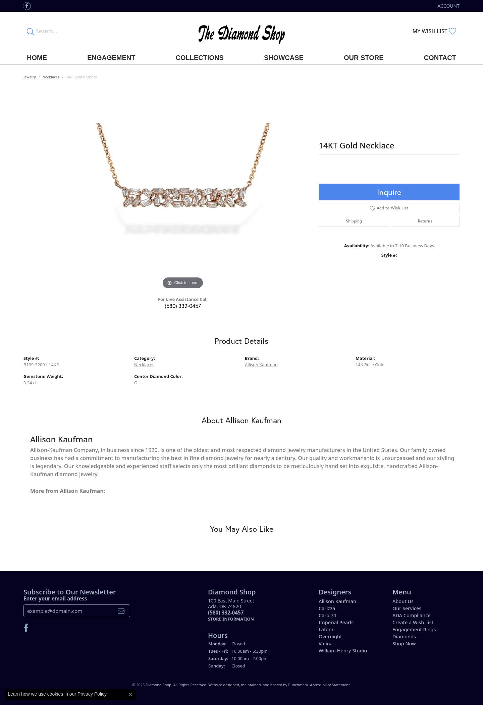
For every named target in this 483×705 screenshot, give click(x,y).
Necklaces (51, 77)
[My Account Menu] (449, 6)
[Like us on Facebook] (27, 6)
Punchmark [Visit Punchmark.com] (298, 684)
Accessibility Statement (330, 684)
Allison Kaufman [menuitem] (337, 601)
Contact (440, 57)
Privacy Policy (91, 694)
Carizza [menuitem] (327, 608)
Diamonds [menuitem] (404, 636)
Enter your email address (55, 598)
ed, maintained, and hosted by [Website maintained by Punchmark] (261, 684)
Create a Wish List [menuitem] (412, 622)
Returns (425, 220)
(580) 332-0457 (183, 305)
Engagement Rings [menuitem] (414, 629)
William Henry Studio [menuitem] (343, 650)
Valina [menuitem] (326, 643)
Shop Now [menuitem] (404, 643)
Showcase (284, 57)
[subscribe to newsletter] (121, 611)
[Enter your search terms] (76, 31)
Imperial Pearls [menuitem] (336, 622)
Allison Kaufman (261, 365)
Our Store (364, 57)
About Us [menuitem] (403, 601)
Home (37, 57)
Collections (200, 57)
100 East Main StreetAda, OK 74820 (231, 610)
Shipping (354, 220)
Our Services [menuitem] (406, 608)
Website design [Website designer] (221, 684)
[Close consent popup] (130, 694)
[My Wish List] (434, 31)
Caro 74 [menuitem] (327, 615)
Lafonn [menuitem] (327, 629)
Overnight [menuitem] (330, 636)
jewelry (29, 77)
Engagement (111, 57)
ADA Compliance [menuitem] (411, 615)
